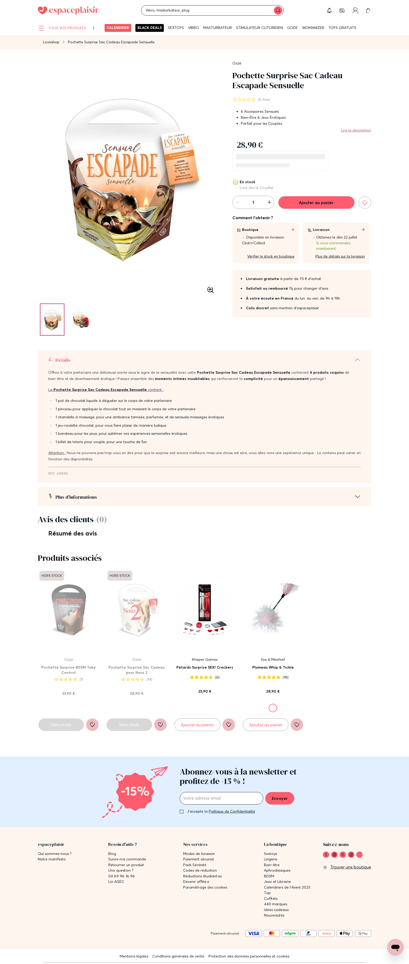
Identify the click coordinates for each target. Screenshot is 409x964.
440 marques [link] (275, 904)
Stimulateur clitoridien (259, 27)
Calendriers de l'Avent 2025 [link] (287, 887)
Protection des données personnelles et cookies (248, 956)
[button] (329, 10)
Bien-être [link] (272, 865)
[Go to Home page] (68, 10)
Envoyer (280, 798)
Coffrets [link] (271, 898)
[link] (342, 10)
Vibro (193, 27)
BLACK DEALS (149, 27)
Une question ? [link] (120, 870)
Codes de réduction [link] (200, 870)
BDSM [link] (269, 876)
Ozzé (236, 63)
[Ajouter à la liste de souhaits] (365, 202)
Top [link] (267, 893)
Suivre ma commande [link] (127, 859)
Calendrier (118, 27)
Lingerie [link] (270, 859)
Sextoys (176, 27)
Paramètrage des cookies (205, 887)
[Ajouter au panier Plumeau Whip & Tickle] (265, 724)
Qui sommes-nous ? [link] (54, 854)
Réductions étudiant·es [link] (202, 876)
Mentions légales (134, 956)
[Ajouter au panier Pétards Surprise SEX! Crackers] (197, 724)
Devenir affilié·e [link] (196, 881)
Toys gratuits (342, 27)
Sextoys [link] (270, 854)
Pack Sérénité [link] (194, 865)
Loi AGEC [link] (116, 881)
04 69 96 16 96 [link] (121, 876)
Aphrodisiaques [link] (277, 870)
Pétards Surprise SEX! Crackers (204, 667)
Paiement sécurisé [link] (198, 859)
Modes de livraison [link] (199, 854)
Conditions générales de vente (178, 956)
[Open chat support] (395, 947)
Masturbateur (217, 27)
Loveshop (51, 42)
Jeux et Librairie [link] (277, 881)
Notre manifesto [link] (52, 859)
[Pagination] (52, 320)
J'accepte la (221, 811)
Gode (292, 27)
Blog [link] (112, 854)
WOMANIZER (313, 27)
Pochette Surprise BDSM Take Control (68, 670)
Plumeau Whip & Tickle (273, 667)
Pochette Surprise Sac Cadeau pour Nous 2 (137, 670)
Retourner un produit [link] (126, 865)
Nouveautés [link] (274, 915)
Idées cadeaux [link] (276, 910)
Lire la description (356, 130)
